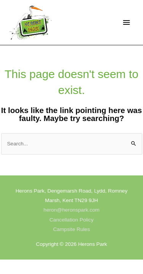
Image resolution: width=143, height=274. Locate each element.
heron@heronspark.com (71, 210)
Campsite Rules (71, 229)
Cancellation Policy (72, 220)
